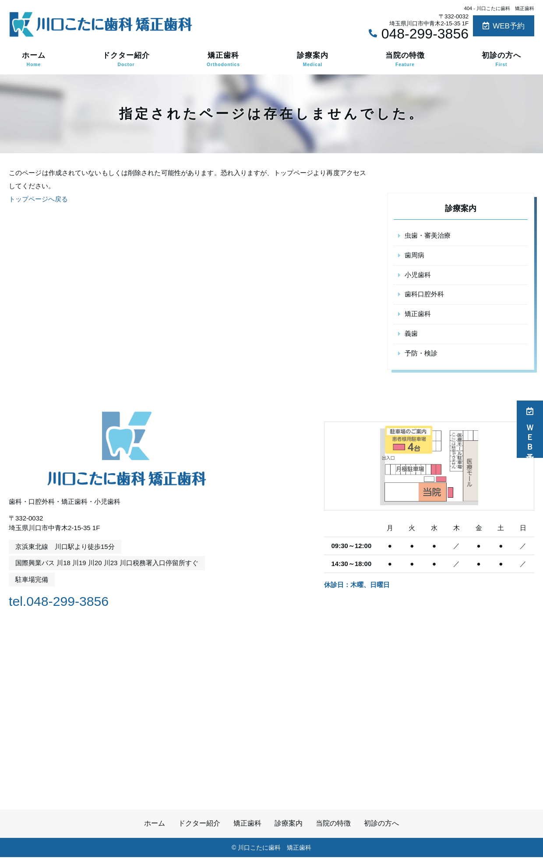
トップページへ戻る (38, 199)
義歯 (411, 334)
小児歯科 (418, 275)
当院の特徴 (405, 59)
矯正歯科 (223, 59)
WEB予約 (504, 26)
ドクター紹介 (126, 59)
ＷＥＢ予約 (529, 429)
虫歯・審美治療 (428, 235)
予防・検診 (421, 354)
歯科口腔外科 (424, 295)
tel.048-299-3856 (65, 601)
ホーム (34, 59)
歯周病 (414, 255)
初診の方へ (501, 59)
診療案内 (312, 59)
